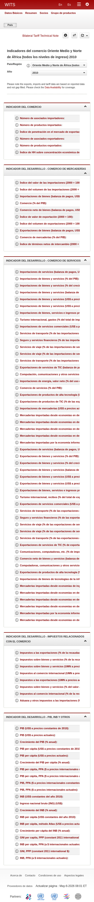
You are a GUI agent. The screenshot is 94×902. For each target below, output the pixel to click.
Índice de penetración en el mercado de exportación (51, 131)
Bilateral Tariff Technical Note (41, 35)
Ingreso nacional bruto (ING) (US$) (41, 803)
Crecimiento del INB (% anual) (38, 810)
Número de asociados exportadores (42, 138)
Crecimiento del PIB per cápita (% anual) (44, 762)
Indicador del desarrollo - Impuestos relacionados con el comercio (46, 639)
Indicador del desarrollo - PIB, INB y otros (46, 716)
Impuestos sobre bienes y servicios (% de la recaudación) (55, 659)
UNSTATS (54, 896)
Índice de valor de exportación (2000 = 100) (46, 216)
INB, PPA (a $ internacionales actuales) (44, 858)
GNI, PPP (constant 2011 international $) (44, 851)
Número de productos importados (40, 125)
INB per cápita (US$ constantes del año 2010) (47, 817)
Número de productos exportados (40, 145)
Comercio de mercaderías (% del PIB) (43, 237)
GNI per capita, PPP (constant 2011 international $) (51, 837)
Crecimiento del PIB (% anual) (38, 742)
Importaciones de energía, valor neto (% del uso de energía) (56, 381)
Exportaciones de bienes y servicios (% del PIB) (49, 456)
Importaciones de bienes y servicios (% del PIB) (49, 278)
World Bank (79, 896)
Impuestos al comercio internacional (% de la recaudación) (56, 693)
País (10, 25)
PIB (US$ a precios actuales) (37, 735)
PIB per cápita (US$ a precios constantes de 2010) (50, 748)
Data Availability (53, 87)
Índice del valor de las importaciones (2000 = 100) (50, 182)
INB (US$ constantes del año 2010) (41, 796)
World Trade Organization (66, 896)
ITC (29, 896)
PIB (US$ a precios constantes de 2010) (44, 728)
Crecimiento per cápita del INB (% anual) (45, 830)
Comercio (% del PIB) (33, 203)
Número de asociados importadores (42, 118)
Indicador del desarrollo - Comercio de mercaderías (46, 170)
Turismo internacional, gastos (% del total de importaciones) (57, 319)
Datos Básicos (14, 13)
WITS (10, 4)
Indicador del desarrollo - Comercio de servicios (46, 260)
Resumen (31, 13)
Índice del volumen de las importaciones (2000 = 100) (52, 189)
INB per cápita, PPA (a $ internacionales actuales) (50, 844)
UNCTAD (41, 896)
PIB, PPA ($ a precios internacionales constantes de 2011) (55, 782)
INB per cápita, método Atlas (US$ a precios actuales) (53, 823)
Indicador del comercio (46, 106)
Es (69, 4)
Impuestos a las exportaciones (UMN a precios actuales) (54, 680)
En (60, 4)
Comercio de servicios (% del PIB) (41, 388)
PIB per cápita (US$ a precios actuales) (44, 755)
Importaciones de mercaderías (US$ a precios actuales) (54, 408)
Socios (44, 13)
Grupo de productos (63, 13)
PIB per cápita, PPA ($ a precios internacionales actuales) (55, 776)
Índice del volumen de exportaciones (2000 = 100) (50, 223)
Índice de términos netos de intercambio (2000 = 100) (52, 244)
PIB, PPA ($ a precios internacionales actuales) (48, 789)
